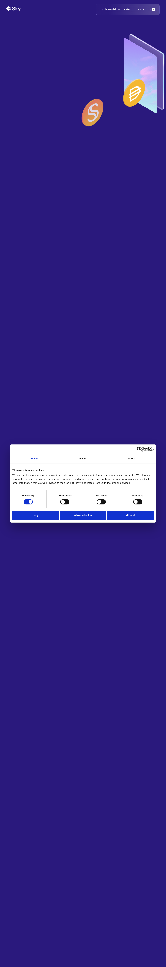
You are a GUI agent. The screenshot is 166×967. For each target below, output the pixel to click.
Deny (36, 515)
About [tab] (131, 458)
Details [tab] (83, 458)
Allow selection (83, 515)
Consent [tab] (34, 458)
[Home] (13, 9)
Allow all (130, 515)
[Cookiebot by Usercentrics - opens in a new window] (139, 449)
